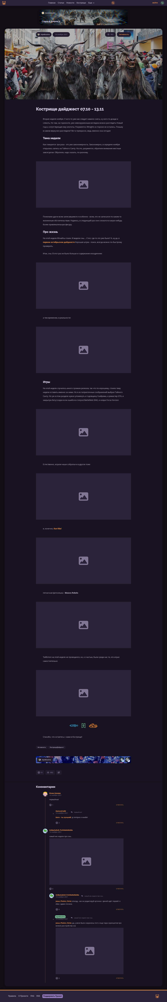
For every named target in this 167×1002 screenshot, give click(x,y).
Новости (70, 3)
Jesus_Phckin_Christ (63, 901)
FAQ (32, 996)
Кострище (81, 3)
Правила (12, 996)
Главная (51, 3)
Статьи (61, 3)
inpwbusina (60, 917)
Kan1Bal (57, 528)
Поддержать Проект (52, 996)
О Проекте (23, 996)
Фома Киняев (55, 793)
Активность (124, 34)
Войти (155, 3)
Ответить (120, 805)
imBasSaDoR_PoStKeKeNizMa (61, 830)
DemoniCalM (61, 811)
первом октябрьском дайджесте (59, 242)
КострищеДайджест (57, 747)
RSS (38, 996)
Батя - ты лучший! (63, 817)
